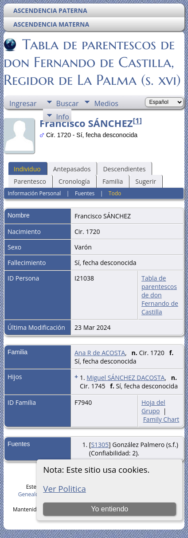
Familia (112, 181)
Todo (115, 193)
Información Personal (34, 193)
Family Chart (161, 419)
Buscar (67, 103)
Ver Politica (64, 488)
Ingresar (23, 103)
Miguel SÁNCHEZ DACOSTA (125, 377)
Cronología (74, 181)
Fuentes (84, 193)
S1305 (100, 444)
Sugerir (145, 181)
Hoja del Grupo (153, 406)
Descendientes (124, 169)
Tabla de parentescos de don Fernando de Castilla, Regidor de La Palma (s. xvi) (92, 62)
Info (62, 117)
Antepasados (72, 169)
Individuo (27, 169)
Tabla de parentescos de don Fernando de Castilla (159, 295)
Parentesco (30, 181)
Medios (106, 103)
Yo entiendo (109, 509)
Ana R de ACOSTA (99, 352)
